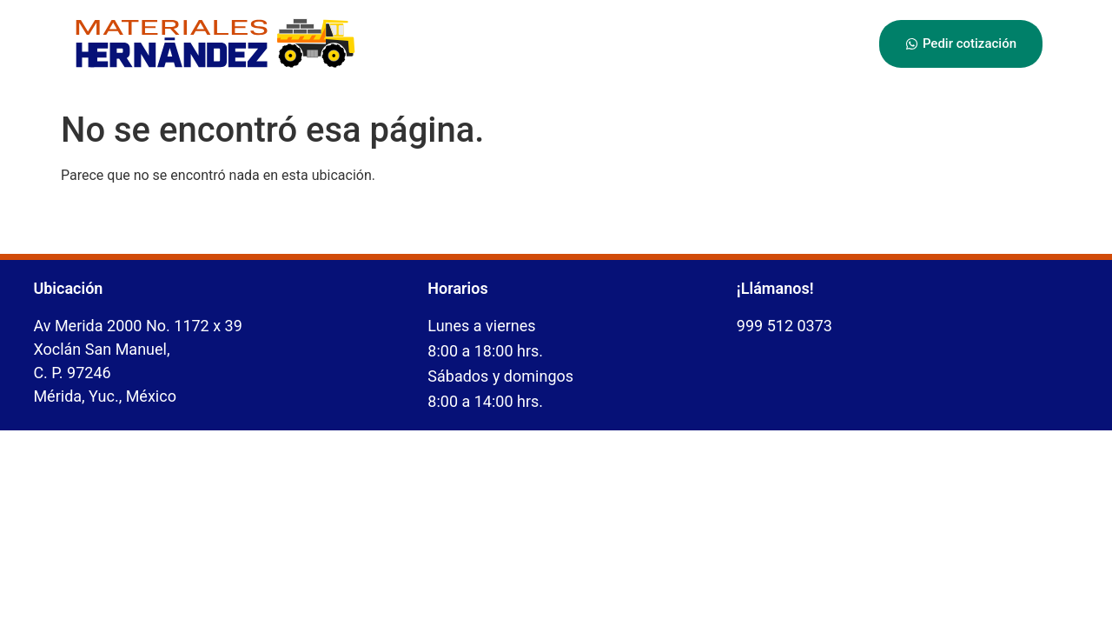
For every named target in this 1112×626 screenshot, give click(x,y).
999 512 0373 (784, 325)
